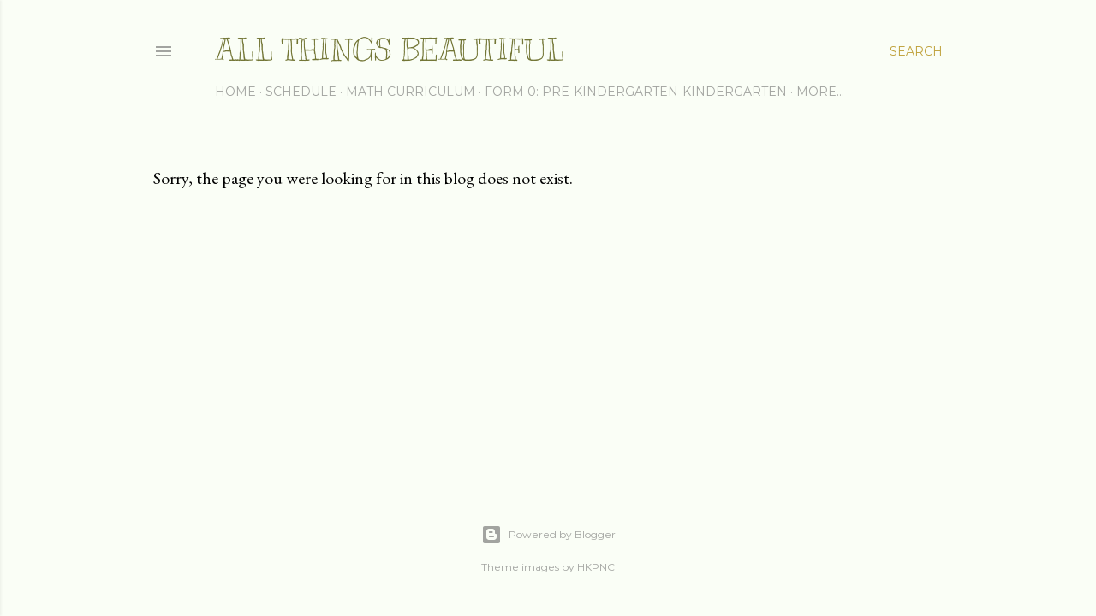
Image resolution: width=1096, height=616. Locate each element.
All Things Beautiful (389, 49)
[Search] (916, 51)
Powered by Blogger (548, 534)
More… (820, 91)
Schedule (301, 91)
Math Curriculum (410, 91)
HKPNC (596, 566)
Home (235, 91)
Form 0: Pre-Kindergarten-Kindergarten (636, 91)
